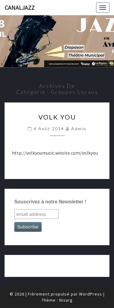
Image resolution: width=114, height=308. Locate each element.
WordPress (90, 294)
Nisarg (66, 300)
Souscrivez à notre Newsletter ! (50, 201)
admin (78, 128)
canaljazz (20, 7)
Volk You (57, 117)
